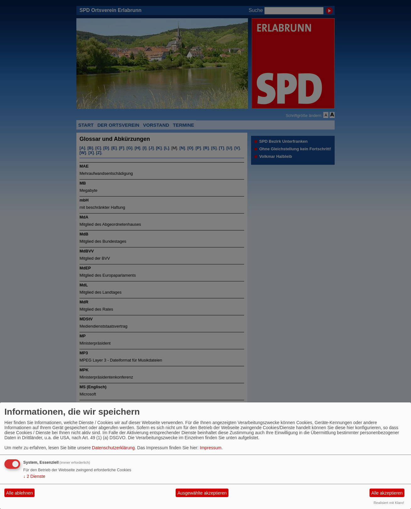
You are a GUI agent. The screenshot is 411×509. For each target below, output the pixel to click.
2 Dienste (34, 476)
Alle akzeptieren (387, 492)
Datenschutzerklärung (113, 447)
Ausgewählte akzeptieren (202, 492)
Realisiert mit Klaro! (389, 503)
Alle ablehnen (19, 492)
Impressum (211, 447)
